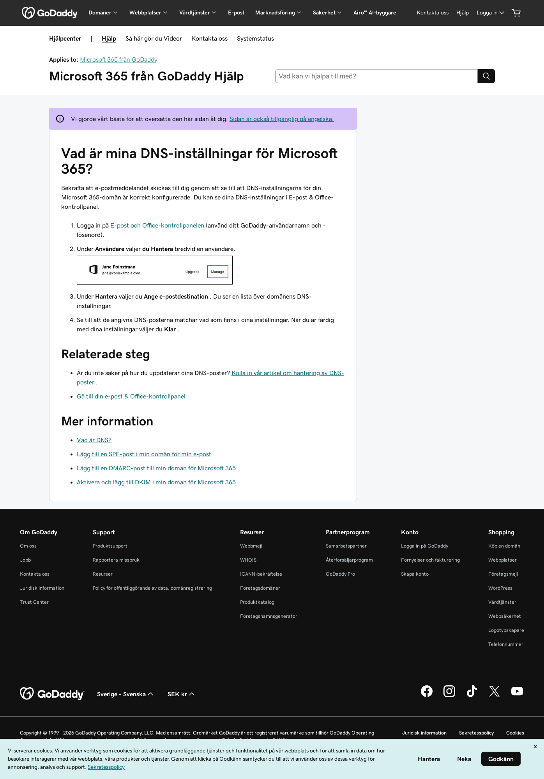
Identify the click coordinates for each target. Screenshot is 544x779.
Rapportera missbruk (116, 559)
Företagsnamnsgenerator (268, 616)
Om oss (28, 545)
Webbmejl (251, 545)
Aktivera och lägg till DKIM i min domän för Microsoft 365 (156, 482)
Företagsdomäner (260, 587)
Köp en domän (504, 545)
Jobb (25, 559)
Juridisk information (42, 587)
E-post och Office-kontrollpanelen (157, 225)
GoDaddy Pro (340, 573)
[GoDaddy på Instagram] (449, 696)
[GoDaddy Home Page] (52, 694)
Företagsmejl (503, 573)
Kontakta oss (209, 38)
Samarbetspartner (346, 545)
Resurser (103, 573)
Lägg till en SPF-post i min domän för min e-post (144, 454)
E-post (236, 12)
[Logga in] (491, 12)
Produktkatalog (257, 602)
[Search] (486, 76)
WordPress (500, 587)
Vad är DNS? (94, 440)
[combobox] (377, 76)
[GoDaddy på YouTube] (517, 696)
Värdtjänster (502, 602)
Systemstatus (255, 38)
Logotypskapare (506, 630)
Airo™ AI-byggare (374, 12)
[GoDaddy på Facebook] (427, 696)
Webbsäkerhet (504, 616)
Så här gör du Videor (153, 38)
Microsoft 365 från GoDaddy (118, 59)
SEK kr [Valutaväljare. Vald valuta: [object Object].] (182, 694)
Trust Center (34, 602)
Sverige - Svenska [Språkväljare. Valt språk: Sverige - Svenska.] (126, 694)
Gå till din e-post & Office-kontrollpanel (131, 396)
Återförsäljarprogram (349, 559)
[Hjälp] (462, 12)
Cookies (515, 732)
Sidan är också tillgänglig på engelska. (282, 119)
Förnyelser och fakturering (430, 559)
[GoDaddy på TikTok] (472, 696)
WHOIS (248, 559)
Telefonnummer (505, 644)
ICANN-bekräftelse (261, 573)
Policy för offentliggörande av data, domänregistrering (152, 587)
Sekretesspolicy (476, 732)
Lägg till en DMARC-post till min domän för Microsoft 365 (156, 468)
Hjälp (109, 38)
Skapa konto (415, 573)
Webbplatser (502, 559)
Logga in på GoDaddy (424, 545)
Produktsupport (110, 545)
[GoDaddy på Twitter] (494, 696)
